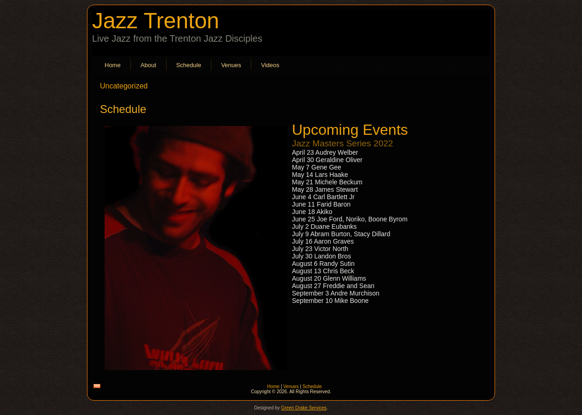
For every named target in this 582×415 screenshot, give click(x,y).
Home (113, 65)
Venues (231, 65)
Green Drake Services (304, 407)
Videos (270, 65)
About (148, 65)
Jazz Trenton (155, 20)
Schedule (188, 65)
